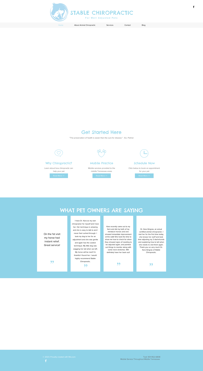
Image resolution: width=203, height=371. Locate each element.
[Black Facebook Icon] (193, 6)
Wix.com (71, 357)
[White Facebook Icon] (46, 361)
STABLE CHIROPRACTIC (101, 12)
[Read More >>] (59, 175)
